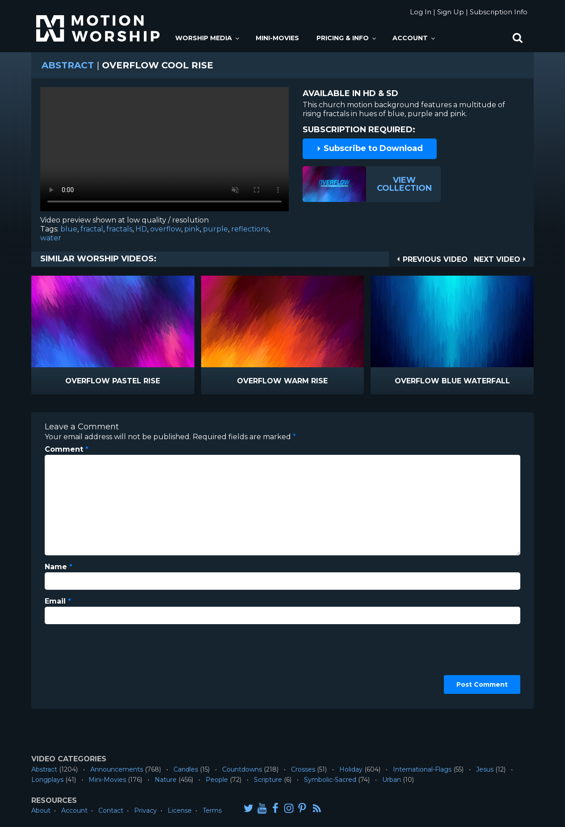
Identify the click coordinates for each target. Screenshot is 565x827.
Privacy (145, 810)
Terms (212, 810)
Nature (166, 780)
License (180, 810)
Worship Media (207, 38)
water (50, 238)
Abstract (68, 65)
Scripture (268, 780)
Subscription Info (498, 12)
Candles (185, 769)
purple (215, 229)
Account (414, 38)
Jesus (484, 769)
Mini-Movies (277, 38)
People (217, 780)
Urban (391, 780)
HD (141, 229)
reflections (250, 229)
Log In (420, 12)
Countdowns (242, 769)
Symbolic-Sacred (330, 780)
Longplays (47, 780)
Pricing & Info (346, 38)
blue (68, 229)
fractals (119, 229)
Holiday (351, 769)
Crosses (303, 769)
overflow (165, 229)
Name (58, 567)
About (41, 810)
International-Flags (422, 769)
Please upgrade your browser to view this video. (164, 151)
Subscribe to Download (369, 148)
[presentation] (81, 663)
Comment (67, 449)
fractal (91, 229)
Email (58, 601)
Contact (110, 810)
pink (192, 229)
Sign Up (450, 12)
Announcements (116, 769)
